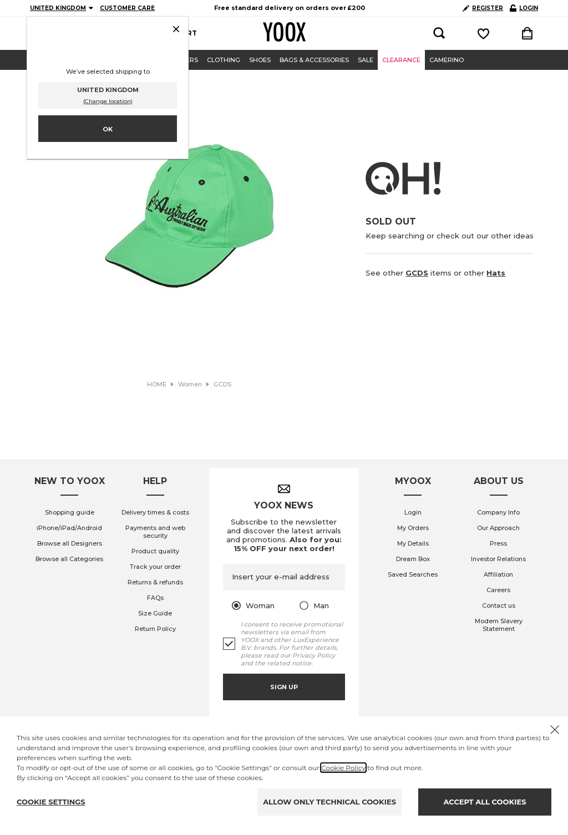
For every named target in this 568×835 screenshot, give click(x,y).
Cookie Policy (343, 767)
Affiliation (498, 574)
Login (413, 512)
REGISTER (483, 8)
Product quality (155, 551)
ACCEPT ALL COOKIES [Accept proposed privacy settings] (485, 801)
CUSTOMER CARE (127, 8)
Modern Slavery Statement (499, 625)
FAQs (155, 598)
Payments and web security (155, 531)
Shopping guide (69, 512)
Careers (498, 590)
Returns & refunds (155, 582)
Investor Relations (498, 559)
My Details (413, 543)
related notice (289, 663)
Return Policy (155, 629)
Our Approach (498, 528)
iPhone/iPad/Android (69, 528)
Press (498, 543)
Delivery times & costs (155, 512)
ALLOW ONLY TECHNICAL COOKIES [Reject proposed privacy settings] (329, 801)
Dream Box (413, 559)
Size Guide (155, 613)
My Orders (413, 528)
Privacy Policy (313, 655)
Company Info (498, 512)
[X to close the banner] (554, 729)
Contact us (498, 605)
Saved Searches (413, 574)
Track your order (155, 567)
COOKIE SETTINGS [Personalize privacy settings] (51, 801)
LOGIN (524, 8)
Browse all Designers (69, 543)
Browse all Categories (69, 559)
